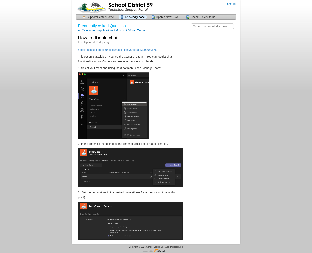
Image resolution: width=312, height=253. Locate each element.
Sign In (231, 3)
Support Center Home (100, 17)
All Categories (86, 30)
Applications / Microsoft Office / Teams (121, 30)
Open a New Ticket (167, 17)
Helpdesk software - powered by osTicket (156, 250)
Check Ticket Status (203, 17)
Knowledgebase (135, 17)
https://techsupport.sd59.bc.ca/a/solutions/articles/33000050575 (117, 49)
